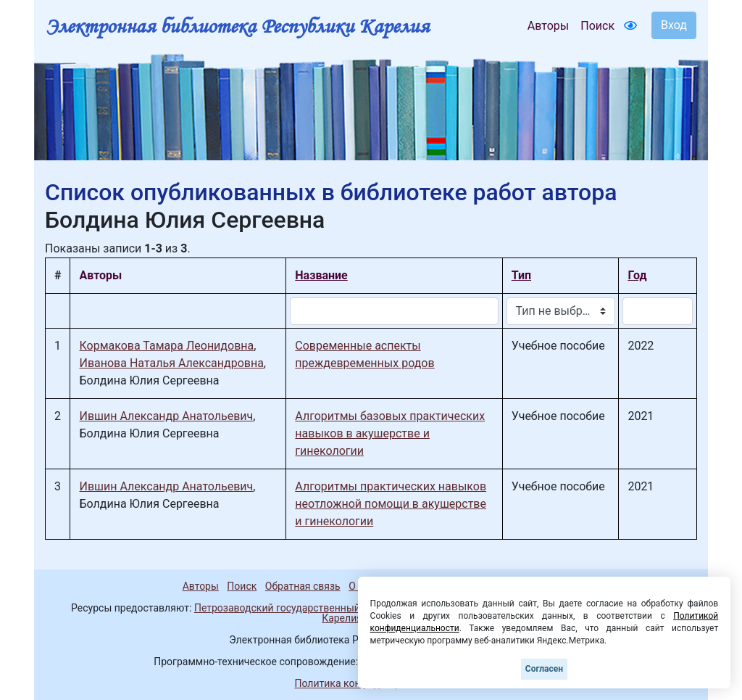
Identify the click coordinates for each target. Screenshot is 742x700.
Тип (521, 275)
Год (637, 275)
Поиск (597, 26)
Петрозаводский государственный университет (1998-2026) (337, 608)
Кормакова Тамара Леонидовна (166, 346)
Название (321, 275)
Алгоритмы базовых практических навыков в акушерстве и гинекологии (390, 433)
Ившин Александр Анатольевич (166, 416)
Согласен (544, 669)
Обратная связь (303, 586)
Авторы (548, 26)
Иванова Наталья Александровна (171, 363)
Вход (674, 25)
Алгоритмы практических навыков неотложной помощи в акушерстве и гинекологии (390, 503)
